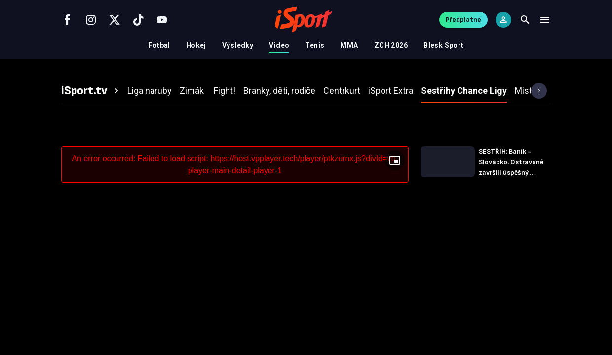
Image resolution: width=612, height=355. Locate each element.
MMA (349, 45)
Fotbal (159, 45)
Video (279, 45)
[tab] (91, 91)
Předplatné (463, 19)
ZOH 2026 (391, 45)
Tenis (314, 45)
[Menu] (545, 20)
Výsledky (237, 45)
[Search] (525, 20)
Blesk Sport (443, 45)
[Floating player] (395, 160)
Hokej (196, 45)
